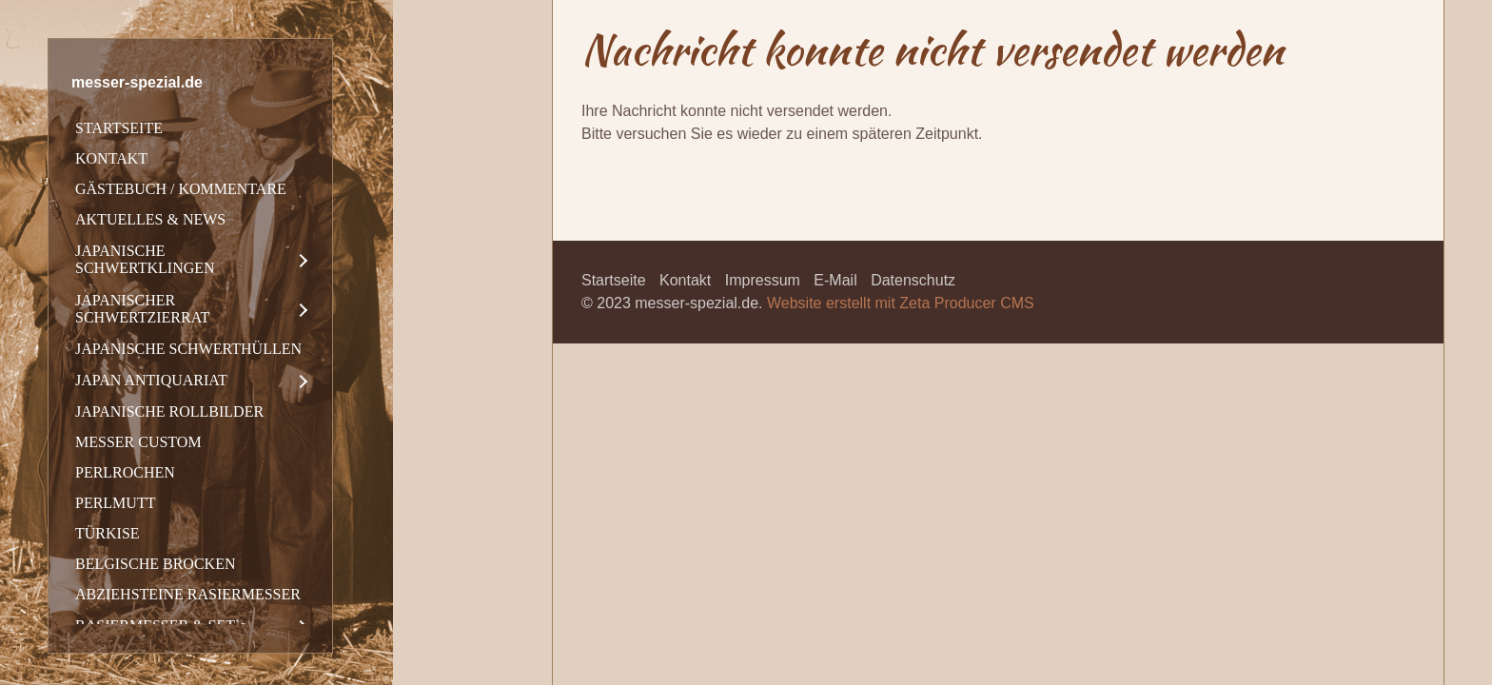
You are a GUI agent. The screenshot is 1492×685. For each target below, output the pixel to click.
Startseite (613, 280)
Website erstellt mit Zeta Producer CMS (900, 303)
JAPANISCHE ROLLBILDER (169, 411)
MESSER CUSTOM (138, 442)
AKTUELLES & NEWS (150, 219)
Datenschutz (913, 280)
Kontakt (685, 280)
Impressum (762, 280)
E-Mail (835, 280)
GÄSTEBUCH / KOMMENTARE (180, 189)
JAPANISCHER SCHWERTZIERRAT (142, 308)
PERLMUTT (115, 503)
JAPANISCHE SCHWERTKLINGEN (145, 259)
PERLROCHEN (125, 472)
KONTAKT (111, 158)
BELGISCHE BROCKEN (155, 564)
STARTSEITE (119, 128)
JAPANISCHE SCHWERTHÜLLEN (188, 349)
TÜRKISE (107, 533)
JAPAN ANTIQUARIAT (151, 380)
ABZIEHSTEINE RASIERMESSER (188, 594)
